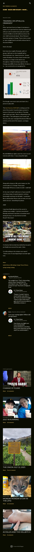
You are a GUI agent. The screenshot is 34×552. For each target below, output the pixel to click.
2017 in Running (11, 419)
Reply (10, 308)
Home (5, 10)
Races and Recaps (14, 10)
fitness (8, 265)
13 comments (10, 503)
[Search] (30, 3)
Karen (9, 312)
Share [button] (4, 262)
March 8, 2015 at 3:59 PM (21, 320)
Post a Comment (11, 470)
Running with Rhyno (13, 276)
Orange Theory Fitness (22, 265)
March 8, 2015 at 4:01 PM (21, 291)
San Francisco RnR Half (12, 108)
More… (25, 10)
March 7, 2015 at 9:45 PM (15, 277)
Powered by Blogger (17, 546)
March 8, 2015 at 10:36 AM (18, 312)
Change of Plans (11, 388)
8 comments (10, 535)
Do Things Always (10, 6)
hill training (13, 265)
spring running (6, 267)
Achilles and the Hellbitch (16, 532)
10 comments (10, 422)
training (13, 267)
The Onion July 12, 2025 (14, 467)
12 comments (10, 391)
